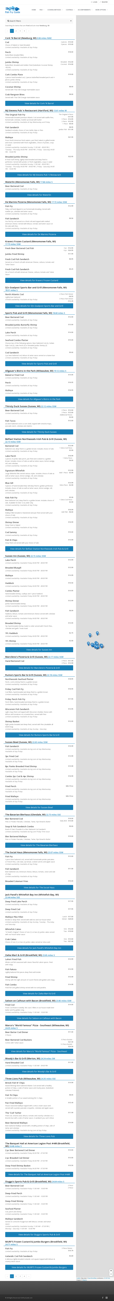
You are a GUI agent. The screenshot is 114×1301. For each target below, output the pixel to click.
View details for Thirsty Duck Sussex (39, 432)
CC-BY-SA (107, 1278)
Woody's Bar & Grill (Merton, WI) (22, 1058)
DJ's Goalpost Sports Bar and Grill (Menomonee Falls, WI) (36, 287)
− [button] (111, 1274)
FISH (41, 10)
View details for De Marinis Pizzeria (39, 234)
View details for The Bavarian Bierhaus (39, 845)
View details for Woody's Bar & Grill (39, 1071)
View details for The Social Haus (39, 887)
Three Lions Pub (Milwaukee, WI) (22, 1078)
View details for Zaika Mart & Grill (39, 993)
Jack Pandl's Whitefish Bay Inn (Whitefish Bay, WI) (32, 894)
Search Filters (14, 21)
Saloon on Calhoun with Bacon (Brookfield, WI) (30, 1000)
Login (94, 2)
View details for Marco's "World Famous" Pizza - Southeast (39, 1051)
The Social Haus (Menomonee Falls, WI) (26, 852)
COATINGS (69, 10)
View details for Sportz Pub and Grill (39, 363)
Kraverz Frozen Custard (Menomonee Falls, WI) (30, 241)
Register (104, 2)
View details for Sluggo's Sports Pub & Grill (39, 1234)
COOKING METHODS (54, 10)
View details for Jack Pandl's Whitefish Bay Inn (39, 948)
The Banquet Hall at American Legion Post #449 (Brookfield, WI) (37, 1145)
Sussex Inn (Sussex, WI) (17, 555)
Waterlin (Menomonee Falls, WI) (22, 181)
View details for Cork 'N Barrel (39, 103)
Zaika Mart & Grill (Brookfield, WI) (23, 955)
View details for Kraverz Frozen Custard (39, 280)
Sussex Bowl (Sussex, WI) (18, 742)
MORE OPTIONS (101, 10)
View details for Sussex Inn (39, 649)
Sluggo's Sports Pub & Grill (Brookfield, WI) (28, 1181)
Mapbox (85, 1280)
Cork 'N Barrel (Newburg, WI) (20, 38)
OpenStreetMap (92, 1278)
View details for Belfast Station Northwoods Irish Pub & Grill (39, 548)
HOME (34, 10)
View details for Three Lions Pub (39, 1136)
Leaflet (78, 1278)
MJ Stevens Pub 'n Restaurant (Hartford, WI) (29, 110)
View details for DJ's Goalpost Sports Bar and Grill (39, 306)
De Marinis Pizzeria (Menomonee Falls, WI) (28, 201)
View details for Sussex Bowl (39, 807)
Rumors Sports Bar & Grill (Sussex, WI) (25, 674)
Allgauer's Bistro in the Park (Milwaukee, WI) (29, 370)
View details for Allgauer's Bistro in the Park (39, 399)
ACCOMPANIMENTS (84, 10)
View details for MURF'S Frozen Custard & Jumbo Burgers (39, 1267)
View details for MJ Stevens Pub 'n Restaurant (39, 174)
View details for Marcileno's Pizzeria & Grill (39, 668)
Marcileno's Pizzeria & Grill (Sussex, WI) (26, 656)
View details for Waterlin (39, 195)
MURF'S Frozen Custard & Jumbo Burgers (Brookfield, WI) (36, 1241)
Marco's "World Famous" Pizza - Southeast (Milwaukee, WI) (37, 1025)
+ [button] (111, 1271)
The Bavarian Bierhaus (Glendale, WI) (25, 814)
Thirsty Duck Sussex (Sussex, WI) (22, 406)
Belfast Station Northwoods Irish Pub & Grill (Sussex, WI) (36, 439)
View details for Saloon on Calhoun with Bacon (39, 1018)
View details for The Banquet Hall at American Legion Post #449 (39, 1174)
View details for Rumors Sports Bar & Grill (39, 735)
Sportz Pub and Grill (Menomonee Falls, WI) (28, 312)
